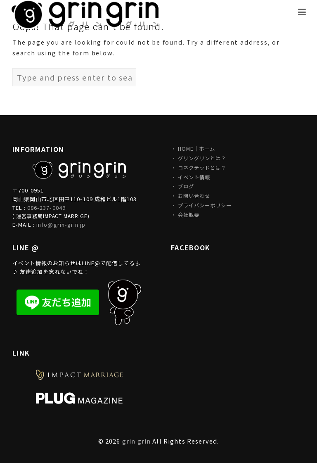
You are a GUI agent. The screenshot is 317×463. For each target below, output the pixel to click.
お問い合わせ (194, 195)
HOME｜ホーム (196, 148)
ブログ (186, 186)
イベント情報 (194, 177)
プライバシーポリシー (205, 205)
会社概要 (188, 214)
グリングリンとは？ (202, 158)
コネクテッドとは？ (202, 167)
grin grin (136, 441)
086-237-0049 (46, 207)
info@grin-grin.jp (60, 224)
